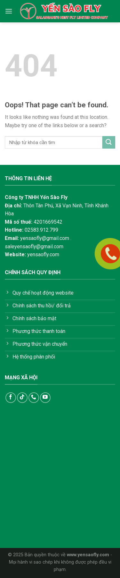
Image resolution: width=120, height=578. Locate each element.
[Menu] (8, 11)
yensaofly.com (43, 254)
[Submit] (108, 142)
